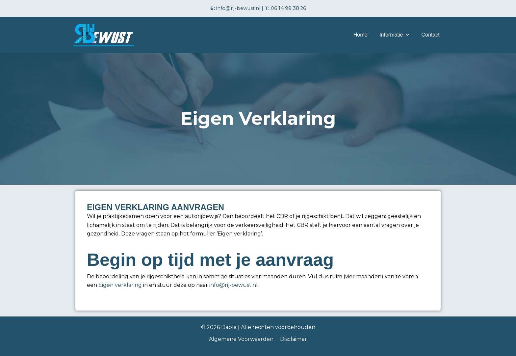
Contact (431, 35)
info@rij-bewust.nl (238, 8)
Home (364, 35)
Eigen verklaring (120, 285)
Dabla (229, 327)
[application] (408, 35)
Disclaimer (292, 339)
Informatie (397, 35)
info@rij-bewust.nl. (234, 285)
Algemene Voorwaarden (242, 339)
